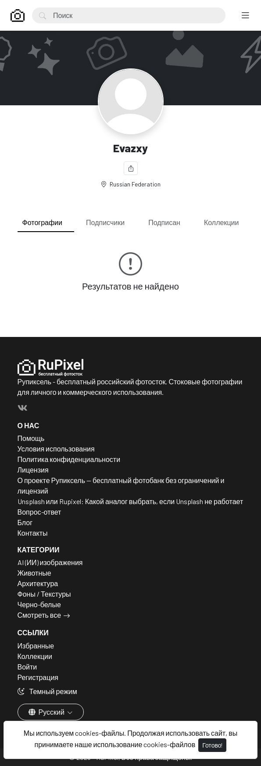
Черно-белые (39, 604)
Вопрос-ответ (39, 512)
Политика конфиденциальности (69, 459)
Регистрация (38, 677)
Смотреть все (39, 615)
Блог (25, 522)
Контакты (33, 533)
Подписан (164, 222)
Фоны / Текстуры (44, 594)
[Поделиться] (131, 168)
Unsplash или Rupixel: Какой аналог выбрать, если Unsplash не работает (130, 501)
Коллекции (221, 222)
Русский (47, 712)
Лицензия (33, 469)
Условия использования (56, 448)
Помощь (31, 438)
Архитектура (38, 583)
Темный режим (47, 691)
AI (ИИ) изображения (50, 562)
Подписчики (105, 222)
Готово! (212, 745)
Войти (27, 666)
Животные (34, 573)
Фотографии (42, 222)
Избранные (36, 645)
